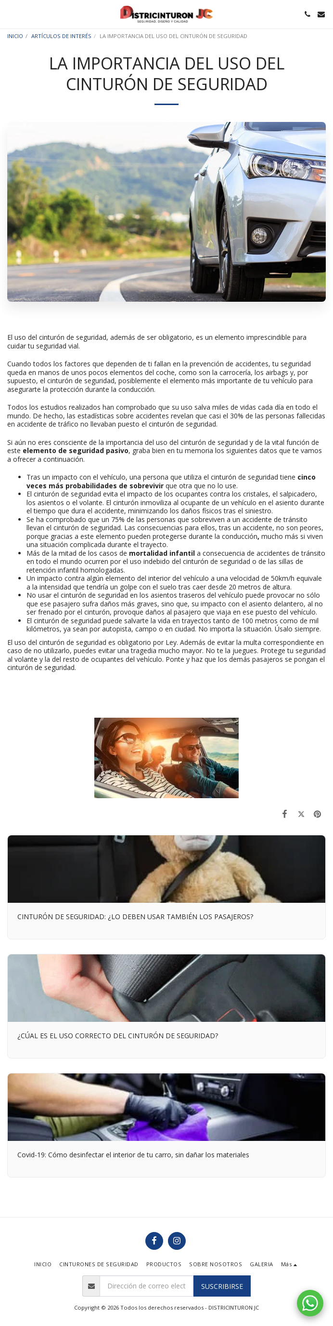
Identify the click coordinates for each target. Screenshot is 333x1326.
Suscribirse (222, 1286)
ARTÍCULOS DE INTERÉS (61, 36)
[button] (10, 14)
